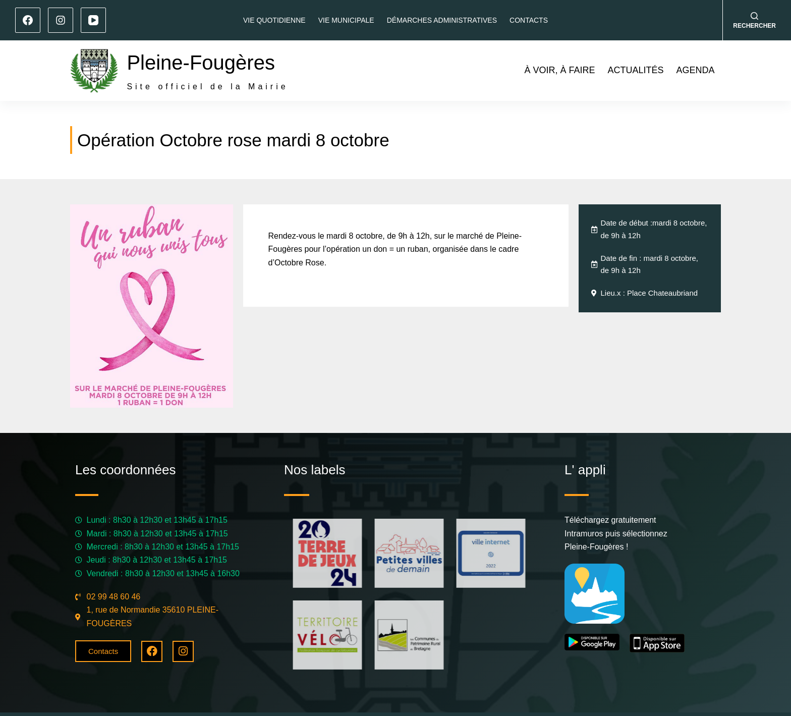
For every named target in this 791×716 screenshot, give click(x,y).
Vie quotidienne (274, 20)
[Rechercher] (754, 20)
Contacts (529, 20)
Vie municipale (346, 20)
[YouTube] (93, 20)
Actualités (635, 70)
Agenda (695, 70)
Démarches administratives (442, 20)
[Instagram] (60, 20)
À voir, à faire (559, 70)
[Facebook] (27, 20)
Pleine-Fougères (201, 62)
